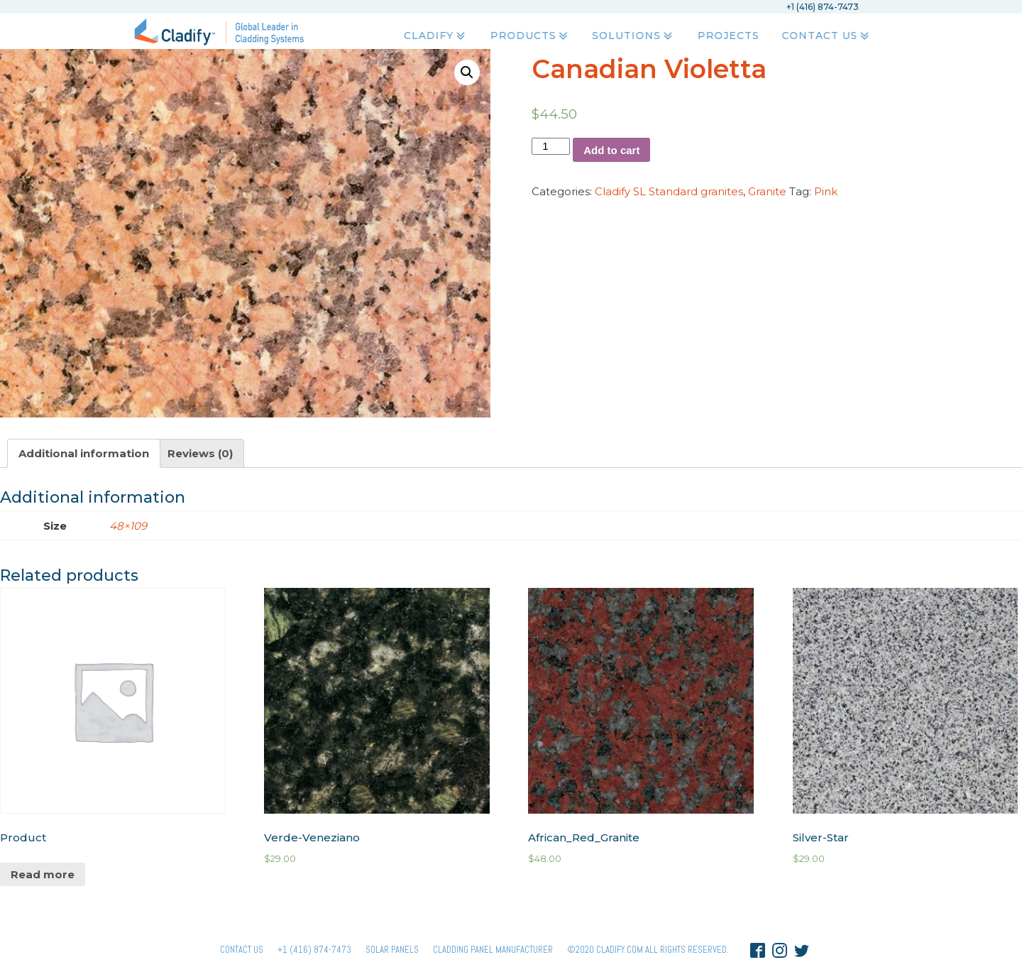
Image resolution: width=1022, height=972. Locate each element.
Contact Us (826, 36)
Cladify (432, 36)
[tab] (83, 453)
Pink (825, 191)
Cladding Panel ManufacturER (493, 950)
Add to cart (611, 150)
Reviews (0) (200, 453)
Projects (727, 36)
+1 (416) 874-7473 (314, 950)
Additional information (83, 453)
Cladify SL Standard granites (669, 191)
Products (526, 36)
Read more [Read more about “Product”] (43, 874)
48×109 (128, 526)
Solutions (632, 36)
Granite (767, 191)
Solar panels (392, 950)
